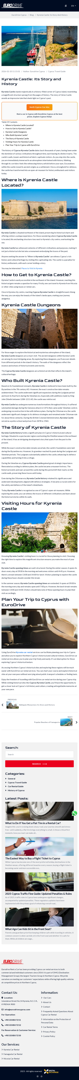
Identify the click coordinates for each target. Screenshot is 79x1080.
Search (39, 764)
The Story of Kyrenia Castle (17, 138)
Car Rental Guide (14, 786)
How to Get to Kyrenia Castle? (18, 128)
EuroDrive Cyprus (19, 15)
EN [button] (72, 6)
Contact (45, 1006)
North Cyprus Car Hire (39, 107)
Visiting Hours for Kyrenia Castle (19, 141)
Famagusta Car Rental (11, 1054)
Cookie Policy (48, 1036)
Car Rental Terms (49, 1027)
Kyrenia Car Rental (10, 1049)
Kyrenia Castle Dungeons (16, 132)
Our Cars (46, 997)
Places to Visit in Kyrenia (31, 268)
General (10, 778)
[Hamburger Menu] (66, 6)
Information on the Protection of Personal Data (56, 1021)
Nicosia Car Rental (10, 1058)
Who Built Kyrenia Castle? (16, 135)
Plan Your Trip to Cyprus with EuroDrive (22, 145)
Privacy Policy (48, 1031)
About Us (46, 1002)
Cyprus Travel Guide (57, 71)
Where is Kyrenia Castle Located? (19, 125)
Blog (32, 15)
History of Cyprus (15, 790)
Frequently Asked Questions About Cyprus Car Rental (57, 1013)
